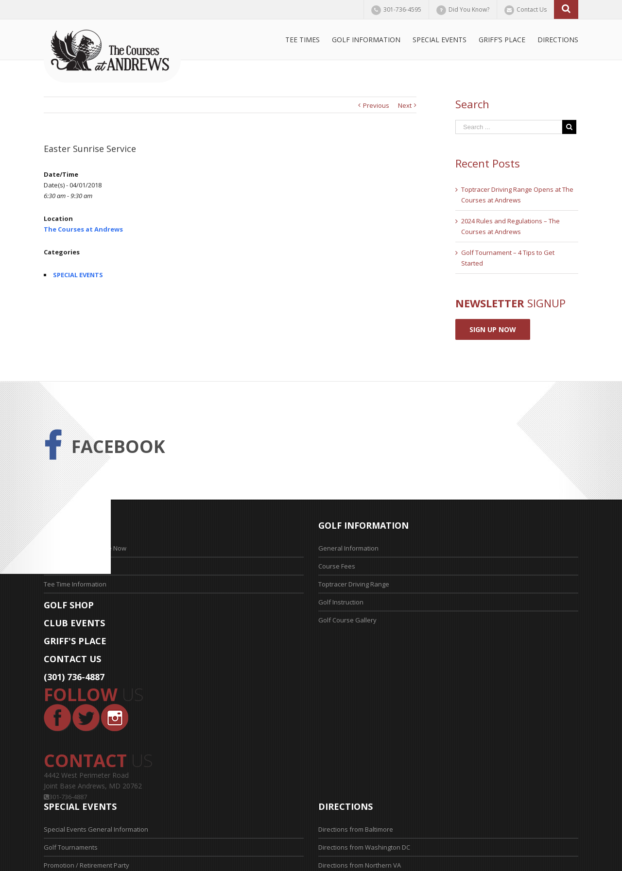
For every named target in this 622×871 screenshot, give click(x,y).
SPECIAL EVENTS (78, 274)
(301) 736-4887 (74, 677)
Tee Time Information (75, 584)
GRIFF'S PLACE (75, 641)
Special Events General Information (96, 829)
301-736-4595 (402, 9)
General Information (348, 548)
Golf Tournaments (71, 847)
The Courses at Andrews (83, 229)
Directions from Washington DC (364, 847)
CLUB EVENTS (74, 623)
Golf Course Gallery (347, 620)
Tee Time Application (74, 566)
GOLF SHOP (69, 605)
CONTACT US (72, 659)
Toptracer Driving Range (353, 584)
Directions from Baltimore (355, 829)
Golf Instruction (340, 602)
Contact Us (532, 9)
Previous (376, 105)
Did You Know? (469, 9)
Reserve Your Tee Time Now (85, 548)
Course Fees (336, 566)
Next (405, 105)
